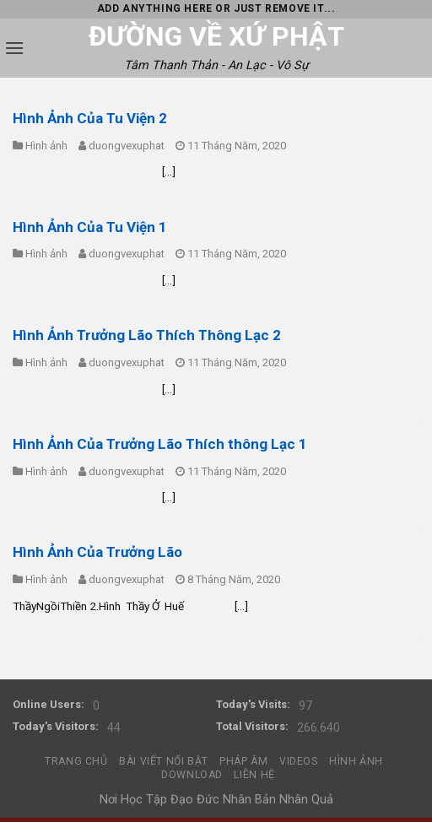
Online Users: (48, 704)
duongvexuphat (127, 145)
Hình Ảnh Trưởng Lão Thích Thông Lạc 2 (147, 335)
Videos (298, 761)
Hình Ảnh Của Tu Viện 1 (90, 227)
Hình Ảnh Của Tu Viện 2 (90, 118)
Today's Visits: (253, 704)
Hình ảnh (46, 145)
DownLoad (192, 775)
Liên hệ (254, 775)
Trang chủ (76, 761)
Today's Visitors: (56, 726)
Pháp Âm (243, 761)
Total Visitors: (252, 726)
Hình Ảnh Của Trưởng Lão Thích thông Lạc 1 (160, 443)
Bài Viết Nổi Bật (163, 761)
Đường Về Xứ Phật (216, 36)
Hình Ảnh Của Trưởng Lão (97, 551)
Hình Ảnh (356, 761)
